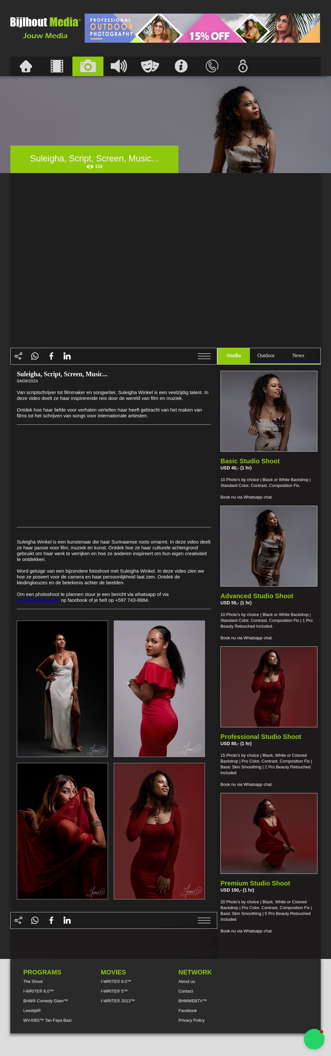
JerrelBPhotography (38, 600)
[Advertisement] (202, 28)
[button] (314, 1039)
